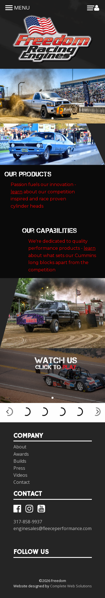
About (19, 447)
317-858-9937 (27, 522)
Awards (21, 454)
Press (19, 468)
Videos (20, 475)
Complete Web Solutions (71, 585)
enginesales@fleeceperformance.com (52, 528)
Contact (21, 482)
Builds (19, 461)
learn (16, 191)
